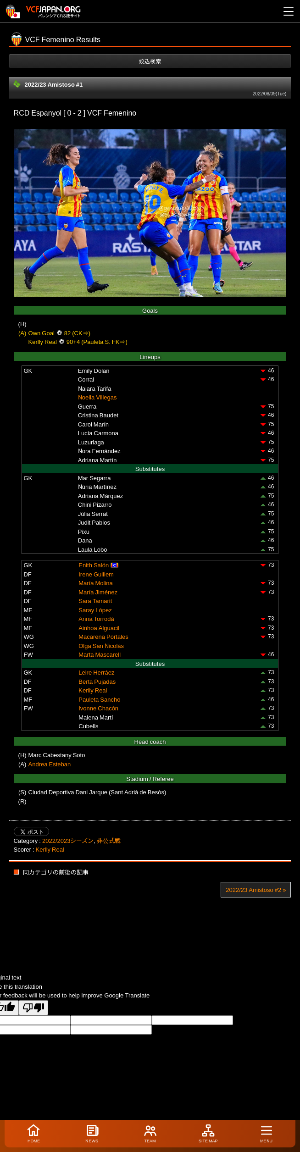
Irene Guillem (96, 574)
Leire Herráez (96, 672)
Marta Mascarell (99, 654)
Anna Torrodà (96, 618)
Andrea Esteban (49, 763)
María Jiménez (97, 591)
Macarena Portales (103, 636)
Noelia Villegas (97, 397)
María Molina (95, 582)
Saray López (94, 609)
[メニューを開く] (288, 11)
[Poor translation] (33, 1007)
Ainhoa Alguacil (98, 627)
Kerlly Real (92, 690)
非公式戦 (109, 840)
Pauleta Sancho (99, 699)
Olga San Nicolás (101, 645)
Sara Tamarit (95, 600)
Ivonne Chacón (98, 707)
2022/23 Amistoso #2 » (256, 889)
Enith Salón (93, 564)
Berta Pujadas (97, 681)
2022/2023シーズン (68, 840)
